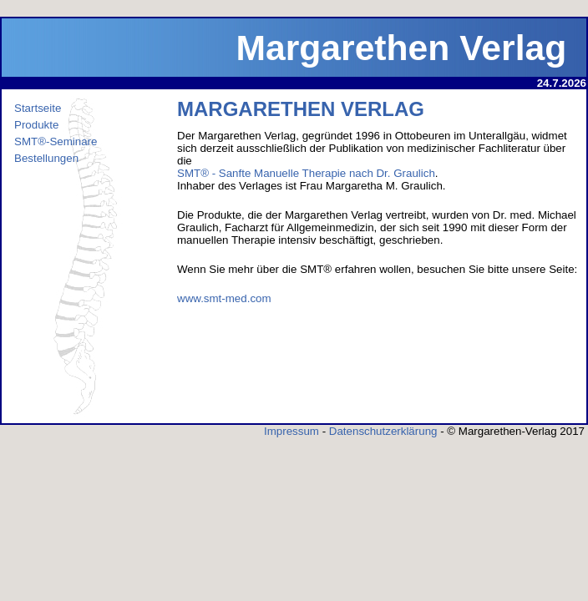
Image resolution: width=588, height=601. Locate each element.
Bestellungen (46, 158)
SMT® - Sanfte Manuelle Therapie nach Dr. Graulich (306, 173)
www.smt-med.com (224, 298)
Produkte (36, 125)
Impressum (291, 431)
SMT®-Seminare (55, 141)
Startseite (37, 108)
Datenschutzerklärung (383, 431)
